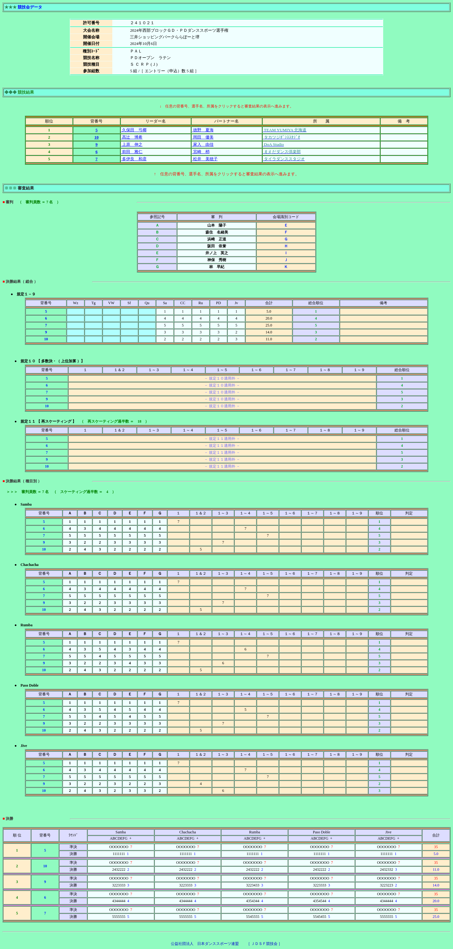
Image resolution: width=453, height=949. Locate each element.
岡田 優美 (202, 137)
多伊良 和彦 (134, 158)
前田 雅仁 (132, 151)
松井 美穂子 (204, 158)
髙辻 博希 (132, 137)
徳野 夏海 (202, 130)
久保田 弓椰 (134, 130)
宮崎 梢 (200, 151)
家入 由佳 (202, 144)
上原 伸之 (132, 144)
